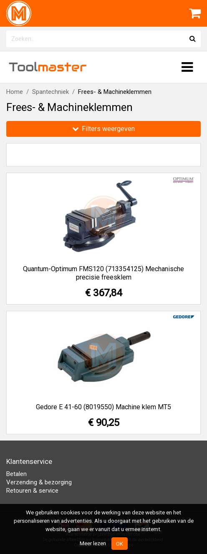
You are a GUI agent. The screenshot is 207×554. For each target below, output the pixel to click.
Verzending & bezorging (39, 482)
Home (14, 92)
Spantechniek (50, 92)
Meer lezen (93, 543)
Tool (47, 67)
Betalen (16, 474)
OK (119, 543)
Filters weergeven (103, 129)
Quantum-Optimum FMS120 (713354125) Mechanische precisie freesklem (103, 273)
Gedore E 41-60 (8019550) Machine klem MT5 (103, 407)
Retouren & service (32, 490)
